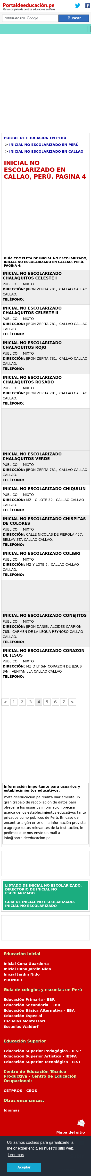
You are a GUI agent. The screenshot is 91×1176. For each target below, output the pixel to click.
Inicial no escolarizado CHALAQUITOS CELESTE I (32, 275)
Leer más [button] (16, 1155)
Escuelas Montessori (24, 1021)
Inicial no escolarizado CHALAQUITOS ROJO (32, 345)
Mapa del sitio (70, 1132)
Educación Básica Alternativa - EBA (39, 1010)
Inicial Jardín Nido (22, 974)
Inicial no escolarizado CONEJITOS (45, 615)
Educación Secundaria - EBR (32, 1005)
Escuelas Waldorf (21, 1027)
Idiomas (12, 1110)
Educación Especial (23, 1016)
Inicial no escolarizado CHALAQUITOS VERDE (32, 456)
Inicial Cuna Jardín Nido (27, 969)
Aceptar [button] (24, 1167)
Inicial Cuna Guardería (26, 963)
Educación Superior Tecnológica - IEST (42, 1062)
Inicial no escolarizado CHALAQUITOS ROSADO (32, 379)
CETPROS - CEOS (20, 1091)
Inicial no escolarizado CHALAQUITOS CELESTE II (32, 310)
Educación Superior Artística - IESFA (40, 1056)
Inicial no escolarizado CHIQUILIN (44, 488)
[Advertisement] (45, 81)
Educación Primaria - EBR (29, 999)
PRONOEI (13, 980)
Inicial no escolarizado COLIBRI (42, 553)
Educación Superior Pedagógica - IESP (42, 1051)
